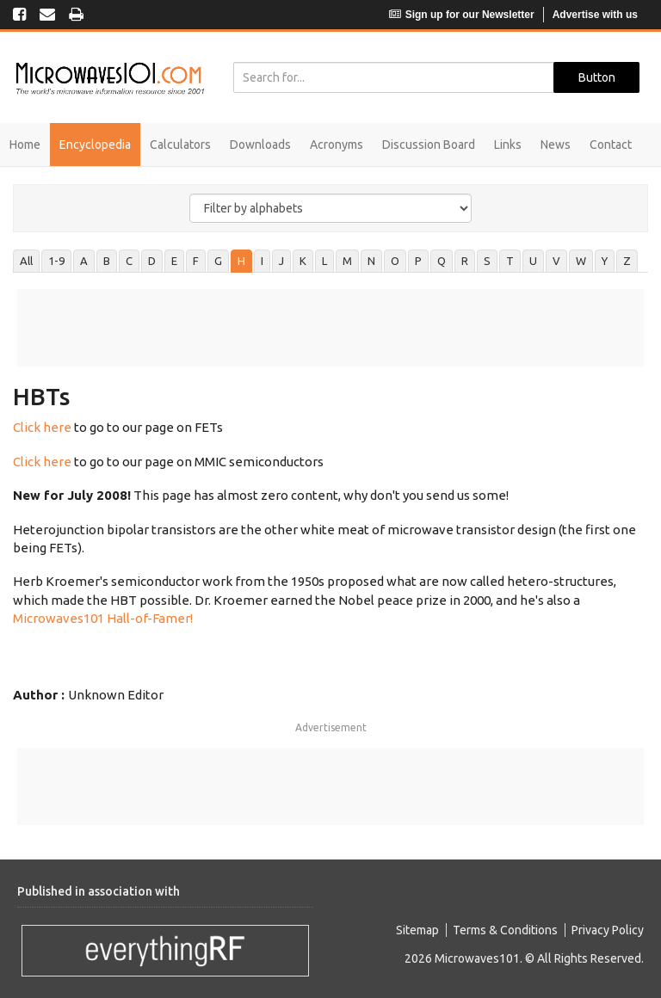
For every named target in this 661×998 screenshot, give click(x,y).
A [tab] (84, 261)
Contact (611, 144)
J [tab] (281, 261)
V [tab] (556, 261)
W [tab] (581, 261)
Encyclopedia (95, 144)
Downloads (260, 144)
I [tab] (262, 261)
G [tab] (218, 261)
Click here (42, 427)
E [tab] (174, 261)
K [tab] (303, 261)
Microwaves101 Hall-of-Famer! (103, 618)
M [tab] (347, 261)
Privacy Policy (607, 930)
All (26, 261)
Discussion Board (428, 144)
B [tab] (106, 261)
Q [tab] (441, 261)
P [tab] (418, 261)
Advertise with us (595, 15)
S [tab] (487, 261)
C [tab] (129, 261)
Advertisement (331, 727)
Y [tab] (605, 261)
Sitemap (417, 930)
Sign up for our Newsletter (461, 15)
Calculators (180, 144)
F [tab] (196, 261)
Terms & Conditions (505, 930)
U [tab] (533, 261)
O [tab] (395, 261)
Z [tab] (627, 261)
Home (24, 144)
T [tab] (510, 261)
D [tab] (152, 261)
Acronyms (336, 144)
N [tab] (371, 261)
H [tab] (241, 261)
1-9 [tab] (56, 261)
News (556, 144)
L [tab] (324, 261)
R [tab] (464, 261)
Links (508, 144)
